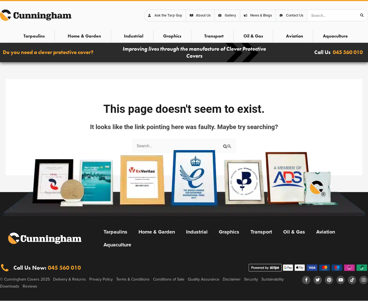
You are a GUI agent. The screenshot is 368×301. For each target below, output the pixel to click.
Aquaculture (335, 36)
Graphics (172, 36)
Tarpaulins (34, 36)
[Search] (362, 15)
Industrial (133, 36)
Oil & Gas (253, 36)
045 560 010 (348, 52)
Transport (214, 36)
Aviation (294, 36)
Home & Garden (84, 36)
